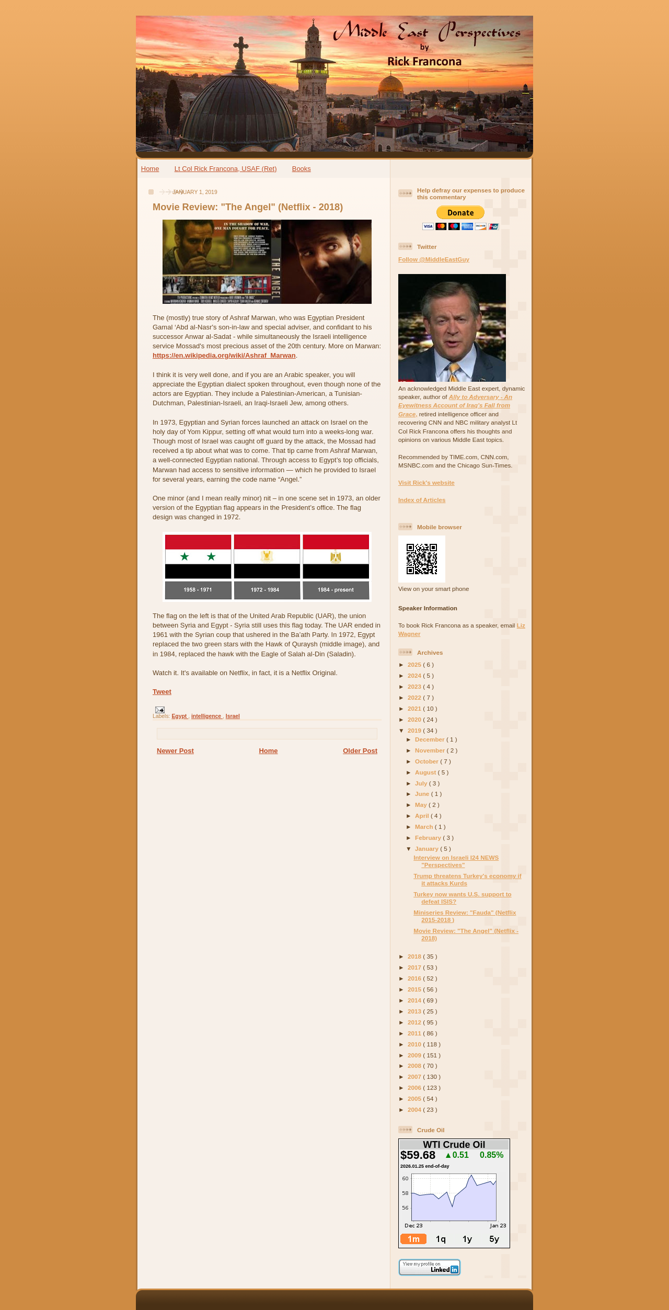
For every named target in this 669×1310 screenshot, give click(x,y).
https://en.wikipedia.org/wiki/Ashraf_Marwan (224, 355)
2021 (415, 708)
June (423, 793)
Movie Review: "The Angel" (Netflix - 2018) (248, 207)
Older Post (360, 751)
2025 (415, 664)
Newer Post (175, 751)
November (430, 750)
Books (301, 169)
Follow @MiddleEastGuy (433, 259)
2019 (415, 730)
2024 (415, 675)
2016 (415, 978)
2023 (415, 686)
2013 (415, 1011)
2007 (415, 1076)
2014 (415, 1000)
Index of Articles (422, 499)
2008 (415, 1065)
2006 (415, 1087)
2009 (415, 1055)
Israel (233, 716)
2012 (415, 1022)
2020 (415, 719)
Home (150, 169)
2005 (415, 1098)
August (426, 772)
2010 (415, 1044)
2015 (415, 989)
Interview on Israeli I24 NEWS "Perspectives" (456, 861)
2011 (415, 1033)
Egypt (179, 716)
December (430, 739)
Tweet (162, 692)
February (429, 837)
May (422, 804)
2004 (415, 1109)
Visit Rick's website (426, 482)
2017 (415, 967)
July (422, 783)
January (427, 848)
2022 (415, 697)
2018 (415, 956)
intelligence (207, 716)
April (423, 815)
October (427, 761)
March (425, 826)
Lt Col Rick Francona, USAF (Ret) (226, 169)
